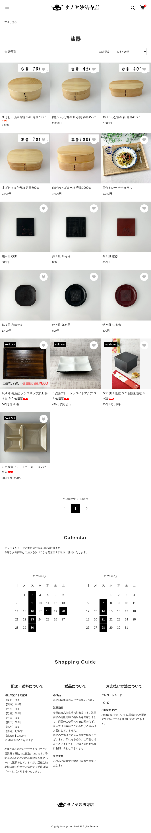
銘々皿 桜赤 (110, 256)
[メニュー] (7, 7)
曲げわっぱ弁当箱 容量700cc (20, 187)
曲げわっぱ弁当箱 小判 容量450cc (74, 117)
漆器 (14, 22)
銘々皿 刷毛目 (61, 256)
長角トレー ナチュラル (117, 187)
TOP (7, 22)
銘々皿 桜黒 (9, 256)
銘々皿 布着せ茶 (12, 324)
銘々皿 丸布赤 (111, 324)
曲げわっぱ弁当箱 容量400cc (121, 117)
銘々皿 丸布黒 (61, 324)
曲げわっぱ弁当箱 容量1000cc (71, 187)
